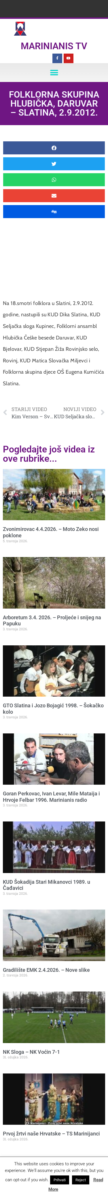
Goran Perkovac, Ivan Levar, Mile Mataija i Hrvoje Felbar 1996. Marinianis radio (51, 796)
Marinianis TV (54, 46)
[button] (54, 72)
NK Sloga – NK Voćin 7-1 (31, 1052)
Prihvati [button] (60, 1180)
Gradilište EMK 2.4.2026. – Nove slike (46, 970)
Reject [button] (80, 1180)
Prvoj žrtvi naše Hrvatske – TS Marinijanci (51, 1134)
